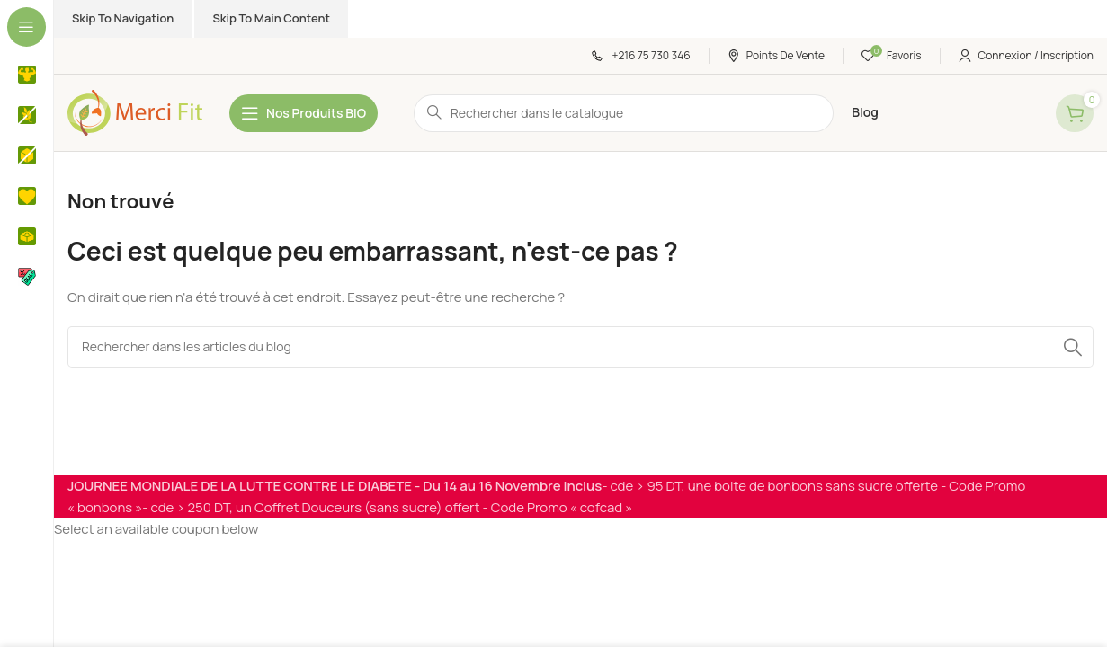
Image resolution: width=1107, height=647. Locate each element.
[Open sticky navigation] (303, 113)
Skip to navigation (123, 18)
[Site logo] (134, 111)
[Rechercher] (580, 347)
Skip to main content (271, 18)
